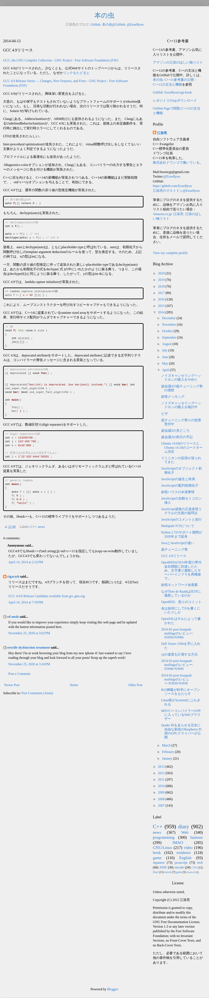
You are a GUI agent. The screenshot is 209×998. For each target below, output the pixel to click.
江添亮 (162, 133)
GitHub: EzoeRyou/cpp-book (172, 92)
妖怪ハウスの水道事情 (177, 492)
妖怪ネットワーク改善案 (179, 585)
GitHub (95, 24)
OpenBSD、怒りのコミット (181, 602)
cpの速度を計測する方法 (179, 654)
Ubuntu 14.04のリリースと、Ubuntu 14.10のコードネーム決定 (182, 447)
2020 (162, 273)
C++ (33, 526)
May (165, 363)
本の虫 (104, 15)
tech (200, 862)
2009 (162, 792)
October (168, 331)
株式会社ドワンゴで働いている (176, 162)
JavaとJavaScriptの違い (177, 543)
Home (74, 685)
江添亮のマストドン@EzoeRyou (176, 190)
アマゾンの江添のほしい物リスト (178, 62)
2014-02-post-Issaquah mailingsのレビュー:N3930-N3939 (176, 679)
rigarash (13, 576)
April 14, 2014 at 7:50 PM (25, 602)
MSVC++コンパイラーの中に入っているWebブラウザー (181, 714)
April (166, 370)
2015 (162, 306)
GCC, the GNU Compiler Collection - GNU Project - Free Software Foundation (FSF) (60, 60)
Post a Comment (19, 673)
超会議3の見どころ (175, 430)
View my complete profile (170, 253)
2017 (162, 293)
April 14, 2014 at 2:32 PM (25, 562)
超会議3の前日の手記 (177, 437)
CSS (194, 867)
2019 (162, 280)
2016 (162, 299)
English (185, 858)
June (165, 357)
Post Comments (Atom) (37, 693)
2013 (162, 766)
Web (184, 832)
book (157, 852)
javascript (180, 862)
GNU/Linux (162, 847)
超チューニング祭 (174, 549)
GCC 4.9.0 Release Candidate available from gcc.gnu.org (46, 596)
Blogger (112, 989)
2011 (161, 779)
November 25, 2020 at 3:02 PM (29, 633)
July (165, 350)
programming (163, 837)
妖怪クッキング (172, 396)
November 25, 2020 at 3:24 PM (29, 664)
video (188, 847)
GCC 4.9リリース (173, 556)
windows (183, 852)
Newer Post (12, 685)
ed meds (13, 616)
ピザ (164, 413)
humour (196, 837)
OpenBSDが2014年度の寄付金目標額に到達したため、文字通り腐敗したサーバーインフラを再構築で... (181, 570)
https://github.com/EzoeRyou (172, 186)
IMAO (177, 842)
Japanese (159, 862)
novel (167, 872)
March (167, 745)
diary (183, 827)
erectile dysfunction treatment (28, 647)
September (169, 337)
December (169, 318)
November (169, 324)
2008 (162, 799)
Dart (155, 872)
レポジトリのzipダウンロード (175, 100)
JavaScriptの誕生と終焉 (178, 479)
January (167, 758)
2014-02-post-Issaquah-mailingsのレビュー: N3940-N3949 (177, 664)
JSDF (163, 867)
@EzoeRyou (135, 24)
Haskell (191, 872)
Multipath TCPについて (177, 526)
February (168, 752)
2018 (162, 286)
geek (179, 872)
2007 (162, 805)
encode (179, 867)
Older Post (135, 685)
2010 (162, 786)
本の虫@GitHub (113, 24)
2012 (162, 773)
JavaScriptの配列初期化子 (179, 485)
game (157, 858)
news (41, 526)
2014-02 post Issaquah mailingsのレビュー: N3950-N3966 (177, 633)
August (167, 344)
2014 (162, 312)
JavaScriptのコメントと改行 (181, 519)
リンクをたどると (76, 73)
